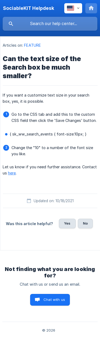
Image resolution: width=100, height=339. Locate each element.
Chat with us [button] (54, 299)
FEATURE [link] (32, 45)
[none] (28, 8)
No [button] (85, 223)
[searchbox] (50, 24)
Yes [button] (67, 223)
